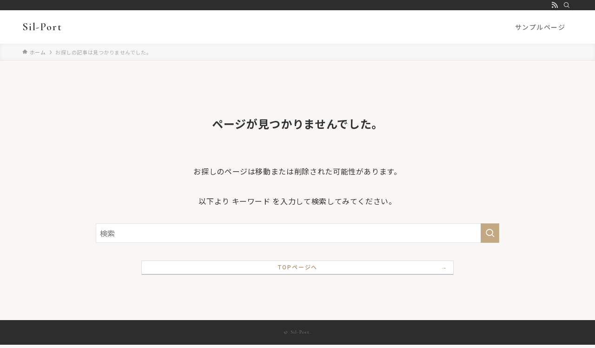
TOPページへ (298, 270)
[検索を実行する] (490, 233)
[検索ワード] (297, 233)
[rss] (555, 5)
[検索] (567, 5)
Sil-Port (42, 27)
